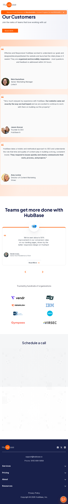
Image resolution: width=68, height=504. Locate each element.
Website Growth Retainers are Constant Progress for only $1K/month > (34, 12)
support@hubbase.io (34, 457)
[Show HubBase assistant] (63, 499)
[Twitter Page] (61, 447)
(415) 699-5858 (37, 461)
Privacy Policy (34, 493)
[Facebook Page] (58, 447)
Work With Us (9, 31)
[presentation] (25, 271)
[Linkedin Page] (65, 447)
